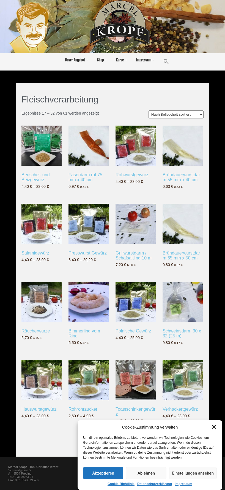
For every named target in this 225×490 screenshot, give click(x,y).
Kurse (120, 60)
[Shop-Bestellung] (176, 114)
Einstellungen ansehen (193, 480)
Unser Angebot (75, 60)
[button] (214, 434)
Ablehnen (146, 480)
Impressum (143, 60)
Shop (100, 60)
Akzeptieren (103, 480)
